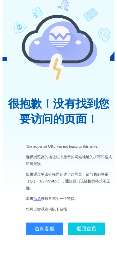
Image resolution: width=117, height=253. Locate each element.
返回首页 (86, 228)
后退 (37, 198)
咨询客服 (45, 228)
